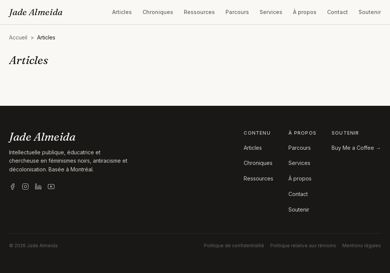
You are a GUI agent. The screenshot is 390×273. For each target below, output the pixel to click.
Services (271, 12)
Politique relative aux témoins (303, 245)
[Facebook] (12, 186)
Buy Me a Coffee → (356, 147)
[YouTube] (51, 186)
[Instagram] (25, 186)
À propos (304, 12)
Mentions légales (361, 245)
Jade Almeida (36, 11)
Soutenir (370, 12)
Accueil (18, 37)
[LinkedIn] (38, 186)
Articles (122, 12)
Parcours (237, 12)
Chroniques (158, 12)
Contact (337, 12)
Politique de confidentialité (234, 245)
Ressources (199, 12)
